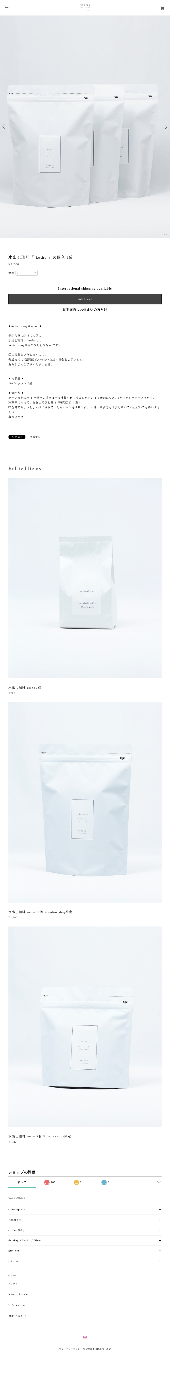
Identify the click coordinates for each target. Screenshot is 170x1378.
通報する (35, 437)
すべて (22, 1182)
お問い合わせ (17, 1316)
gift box (13, 1250)
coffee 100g (16, 1230)
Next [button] (165, 126)
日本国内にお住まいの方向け (85, 309)
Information (16, 1305)
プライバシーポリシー (70, 1349)
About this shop (19, 1294)
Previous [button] (4, 126)
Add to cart (85, 299)
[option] (85, 126)
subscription (16, 1209)
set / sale (14, 1261)
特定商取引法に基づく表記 (97, 1349)
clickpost (14, 1219)
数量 (11, 273)
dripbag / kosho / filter (24, 1240)
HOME (12, 1283)
